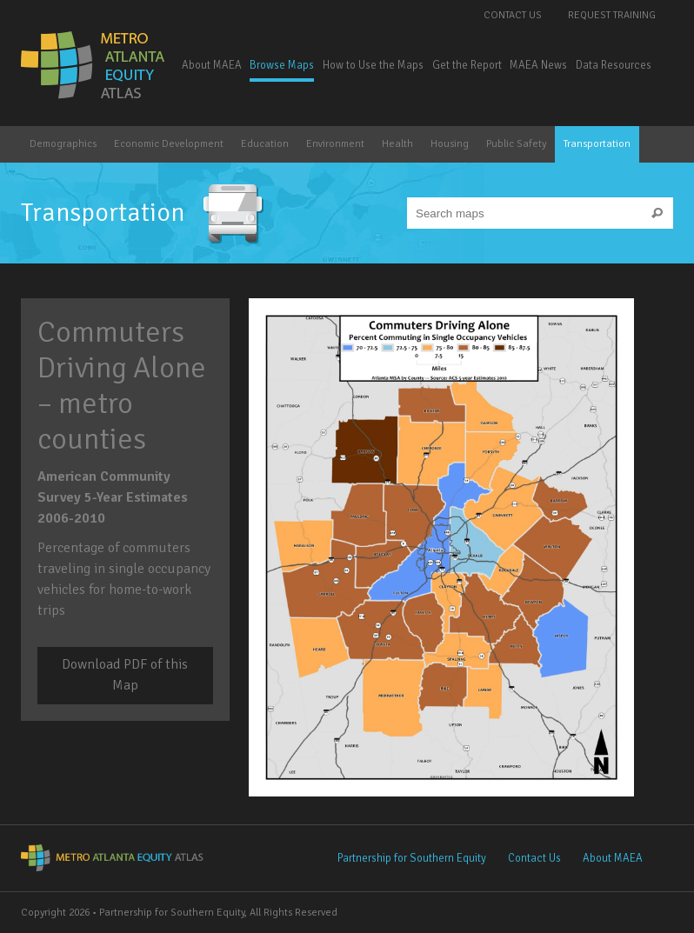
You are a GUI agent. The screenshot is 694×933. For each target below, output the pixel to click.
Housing (449, 143)
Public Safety (516, 143)
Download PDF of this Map (125, 675)
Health (397, 143)
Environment (335, 143)
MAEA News (538, 65)
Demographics (63, 143)
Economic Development (169, 143)
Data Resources (613, 65)
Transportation (597, 143)
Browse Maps (282, 65)
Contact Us (513, 15)
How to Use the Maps (373, 65)
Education (265, 143)
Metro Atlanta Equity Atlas (94, 65)
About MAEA (212, 65)
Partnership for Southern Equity (411, 858)
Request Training (612, 15)
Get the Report (467, 65)
